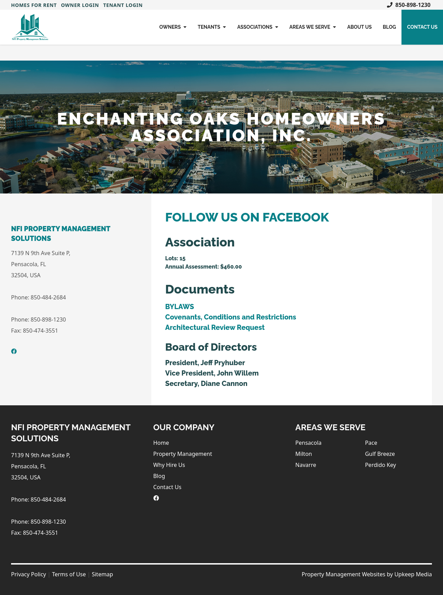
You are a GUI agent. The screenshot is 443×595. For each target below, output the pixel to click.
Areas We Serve (312, 27)
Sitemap (102, 574)
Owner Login (80, 5)
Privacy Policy (28, 574)
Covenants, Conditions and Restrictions (230, 317)
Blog (389, 27)
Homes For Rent (34, 5)
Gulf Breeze (380, 454)
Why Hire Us (169, 465)
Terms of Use (69, 574)
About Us (359, 27)
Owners (173, 27)
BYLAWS (179, 307)
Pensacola (308, 443)
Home (161, 443)
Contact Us (422, 27)
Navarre (305, 465)
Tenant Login (123, 5)
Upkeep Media (413, 574)
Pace (371, 443)
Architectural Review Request (214, 327)
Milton (303, 454)
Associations (257, 27)
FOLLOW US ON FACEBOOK (247, 217)
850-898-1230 (409, 5)
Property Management (182, 454)
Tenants (212, 27)
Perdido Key (380, 465)
